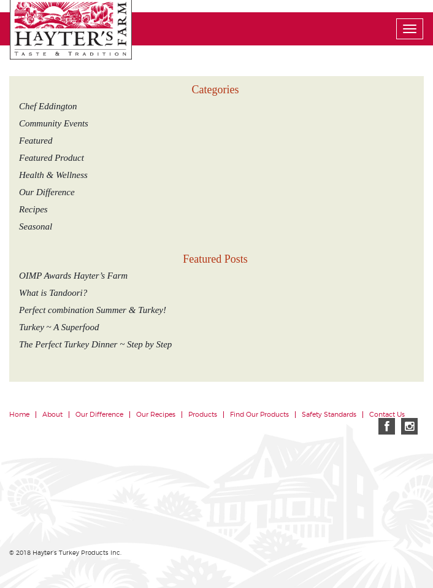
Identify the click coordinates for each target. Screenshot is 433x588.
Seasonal (35, 226)
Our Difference (47, 192)
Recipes (33, 209)
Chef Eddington (48, 106)
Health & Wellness (53, 175)
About (52, 414)
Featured (35, 140)
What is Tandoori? (53, 293)
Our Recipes (155, 414)
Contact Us (387, 414)
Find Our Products (259, 414)
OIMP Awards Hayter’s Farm (73, 275)
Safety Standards (329, 414)
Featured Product (51, 158)
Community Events (53, 123)
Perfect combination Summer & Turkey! (92, 310)
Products (202, 414)
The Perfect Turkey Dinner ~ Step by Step (95, 344)
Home (19, 414)
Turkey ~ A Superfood (59, 327)
